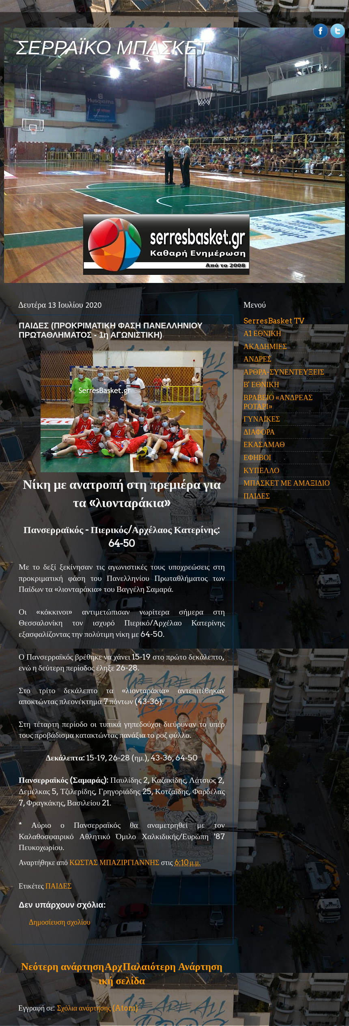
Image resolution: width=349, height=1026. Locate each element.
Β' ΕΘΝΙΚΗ (261, 384)
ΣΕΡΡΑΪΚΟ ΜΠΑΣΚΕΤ (112, 47)
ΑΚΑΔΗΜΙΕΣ (265, 346)
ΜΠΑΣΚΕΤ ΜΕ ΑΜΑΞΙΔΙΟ (286, 483)
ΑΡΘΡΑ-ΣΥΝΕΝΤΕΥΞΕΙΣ (283, 372)
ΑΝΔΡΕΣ (257, 359)
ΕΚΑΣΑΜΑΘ (264, 444)
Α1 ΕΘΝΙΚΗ (262, 333)
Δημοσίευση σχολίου (59, 922)
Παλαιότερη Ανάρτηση (172, 966)
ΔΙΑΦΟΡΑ (259, 432)
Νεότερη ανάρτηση (62, 966)
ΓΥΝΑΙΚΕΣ (261, 419)
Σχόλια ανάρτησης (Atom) (97, 1008)
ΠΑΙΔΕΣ (58, 886)
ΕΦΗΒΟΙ (257, 457)
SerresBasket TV (273, 321)
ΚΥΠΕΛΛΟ (261, 470)
